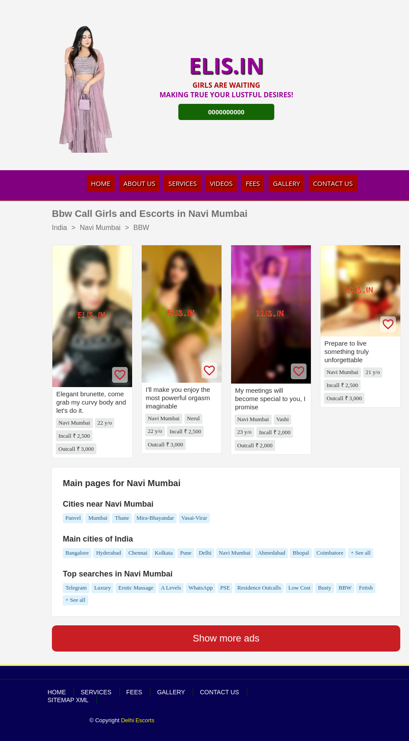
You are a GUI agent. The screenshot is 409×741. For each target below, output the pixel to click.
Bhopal (301, 552)
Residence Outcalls (259, 587)
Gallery (286, 183)
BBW (345, 587)
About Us (139, 183)
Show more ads (226, 638)
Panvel (73, 518)
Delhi (205, 552)
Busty (324, 587)
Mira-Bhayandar (155, 518)
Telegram (76, 587)
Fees (252, 183)
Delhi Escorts (137, 720)
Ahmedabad (271, 552)
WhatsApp (200, 587)
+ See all (361, 552)
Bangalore (77, 552)
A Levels (171, 587)
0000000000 (226, 112)
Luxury (102, 587)
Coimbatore (330, 552)
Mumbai (97, 518)
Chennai (137, 552)
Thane (122, 518)
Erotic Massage (135, 587)
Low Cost (299, 587)
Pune (185, 552)
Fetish (366, 587)
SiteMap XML (68, 699)
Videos (221, 183)
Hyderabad (108, 552)
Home (101, 183)
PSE (225, 587)
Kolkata (164, 552)
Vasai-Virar (194, 518)
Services (182, 183)
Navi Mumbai (235, 552)
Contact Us (333, 183)
